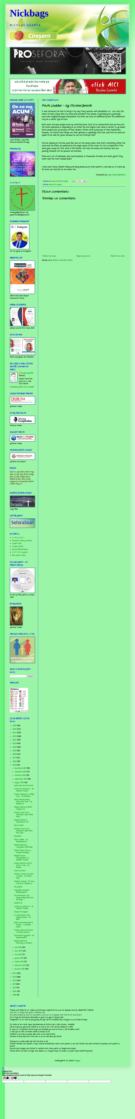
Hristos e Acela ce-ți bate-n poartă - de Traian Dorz (24, 876)
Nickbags (29, 13)
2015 (14, 765)
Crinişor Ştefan (17, 546)
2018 (14, 754)
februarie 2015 (20, 965)
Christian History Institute (22, 541)
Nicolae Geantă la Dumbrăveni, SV (21, 821)
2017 (14, 758)
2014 (14, 973)
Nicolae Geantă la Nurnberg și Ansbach (23, 942)
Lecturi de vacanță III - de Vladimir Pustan (24, 790)
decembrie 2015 (20, 768)
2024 (15, 733)
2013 (14, 977)
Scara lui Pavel (19, 871)
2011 (14, 984)
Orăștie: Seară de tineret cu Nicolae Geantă (23, 931)
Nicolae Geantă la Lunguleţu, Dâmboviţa (23, 846)
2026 (15, 725)
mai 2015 (18, 954)
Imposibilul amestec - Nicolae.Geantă (22, 891)
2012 (14, 980)
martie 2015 (19, 962)
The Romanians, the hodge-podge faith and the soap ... (23, 897)
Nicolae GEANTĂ (27, 373)
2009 (15, 991)
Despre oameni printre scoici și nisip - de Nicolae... (23, 865)
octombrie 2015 (20, 775)
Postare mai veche (118, 256)
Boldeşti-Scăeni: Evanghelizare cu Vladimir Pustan (21, 858)
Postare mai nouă (49, 256)
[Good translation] (6, 1078)
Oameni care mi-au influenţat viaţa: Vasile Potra (23, 814)
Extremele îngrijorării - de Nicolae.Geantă (24, 936)
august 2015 (19, 782)
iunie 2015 (18, 951)
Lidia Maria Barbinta (116, 175)
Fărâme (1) (18, 903)
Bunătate (17, 836)
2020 (15, 747)
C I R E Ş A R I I (18, 538)
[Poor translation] (14, 1078)
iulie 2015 (18, 947)
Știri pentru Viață (18, 555)
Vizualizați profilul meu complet (22, 387)
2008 (15, 995)
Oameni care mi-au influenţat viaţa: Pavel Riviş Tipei (23, 831)
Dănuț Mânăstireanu (20, 549)
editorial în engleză (55, 184)
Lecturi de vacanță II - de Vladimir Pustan (23, 907)
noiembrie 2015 (20, 772)
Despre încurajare (21, 912)
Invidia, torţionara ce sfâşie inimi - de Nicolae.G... (24, 795)
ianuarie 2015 (19, 969)
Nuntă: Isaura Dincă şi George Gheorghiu (22, 851)
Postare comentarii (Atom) (63, 260)
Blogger (77, 1060)
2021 (14, 743)
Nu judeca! (18, 887)
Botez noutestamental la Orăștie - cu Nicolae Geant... (23, 924)
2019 (15, 751)
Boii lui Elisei (18, 825)
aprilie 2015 (19, 958)
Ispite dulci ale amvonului (23, 785)
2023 (15, 736)
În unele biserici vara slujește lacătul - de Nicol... (22, 917)
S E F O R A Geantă (19, 552)
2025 (15, 729)
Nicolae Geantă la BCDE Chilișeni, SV (23, 808)
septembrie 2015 (21, 779)
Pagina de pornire (83, 256)
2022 (15, 740)
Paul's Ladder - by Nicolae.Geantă (21, 840)
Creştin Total (16, 543)
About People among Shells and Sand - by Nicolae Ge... (23, 801)
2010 (14, 988)
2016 (15, 761)
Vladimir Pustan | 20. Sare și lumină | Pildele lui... (24, 882)
